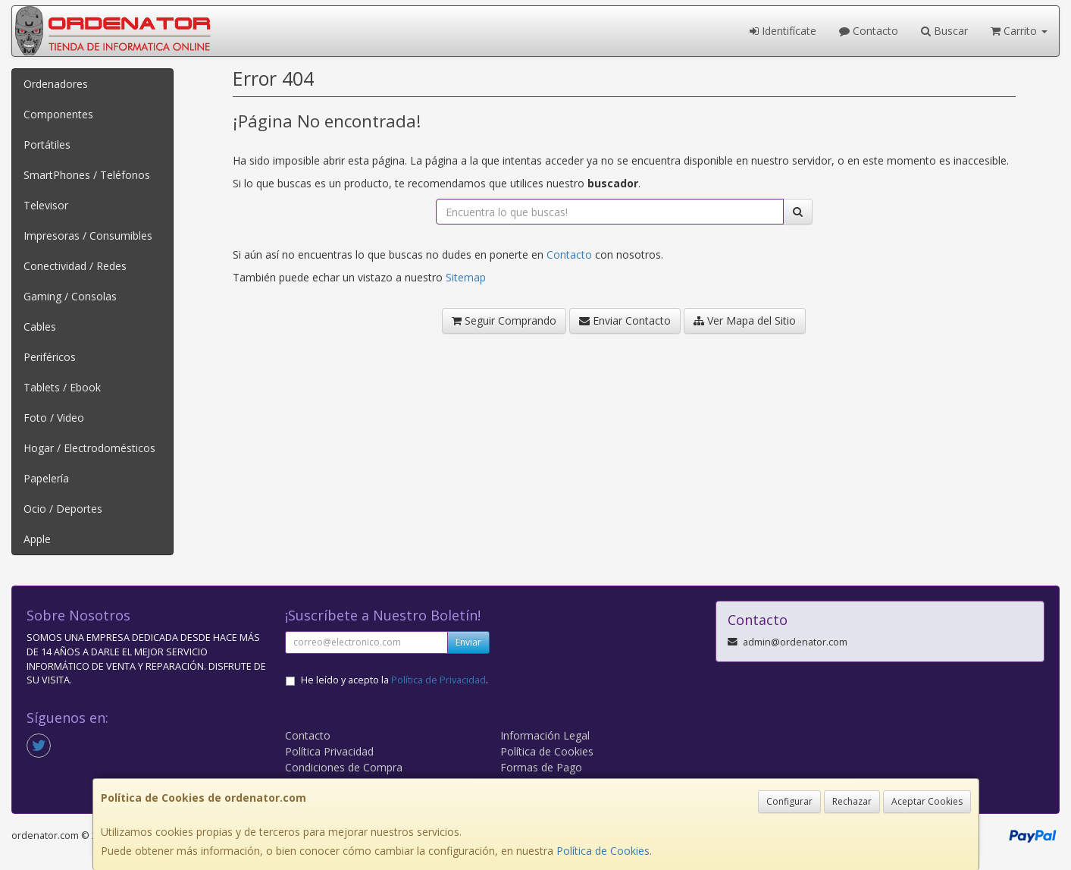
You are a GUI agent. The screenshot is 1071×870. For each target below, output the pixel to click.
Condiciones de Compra (343, 767)
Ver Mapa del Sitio (745, 320)
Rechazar (852, 801)
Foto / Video (53, 417)
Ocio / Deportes (62, 508)
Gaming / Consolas (70, 296)
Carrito (1019, 31)
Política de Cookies (603, 850)
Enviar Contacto (625, 320)
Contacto (868, 31)
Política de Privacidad (438, 680)
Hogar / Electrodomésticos (89, 448)
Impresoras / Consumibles (87, 235)
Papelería (46, 478)
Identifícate (783, 31)
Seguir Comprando (504, 320)
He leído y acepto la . (394, 680)
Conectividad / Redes (75, 266)
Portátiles (46, 144)
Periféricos (49, 357)
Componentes (58, 114)
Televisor (45, 205)
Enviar (468, 642)
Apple (37, 539)
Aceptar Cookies (927, 801)
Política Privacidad (329, 751)
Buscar (944, 31)
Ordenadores (55, 84)
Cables (39, 326)
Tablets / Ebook (62, 387)
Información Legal (545, 735)
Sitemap (466, 277)
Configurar (789, 801)
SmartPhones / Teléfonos (86, 175)
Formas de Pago (541, 767)
